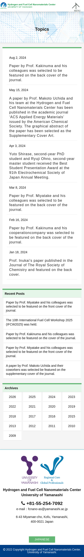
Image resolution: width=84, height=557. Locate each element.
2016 (51, 416)
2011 (51, 426)
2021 (32, 406)
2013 (12, 426)
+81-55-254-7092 (44, 503)
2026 (12, 397)
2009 (12, 435)
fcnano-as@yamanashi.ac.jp (48, 509)
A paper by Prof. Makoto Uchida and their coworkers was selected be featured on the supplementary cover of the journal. (36, 370)
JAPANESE (42, 539)
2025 (32, 397)
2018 (12, 416)
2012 (32, 426)
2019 (71, 406)
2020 (51, 406)
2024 (51, 397)
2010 (71, 426)
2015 (71, 416)
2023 (71, 397)
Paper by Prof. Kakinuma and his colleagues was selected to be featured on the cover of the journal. (41, 336)
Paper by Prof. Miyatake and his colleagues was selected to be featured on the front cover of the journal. (39, 306)
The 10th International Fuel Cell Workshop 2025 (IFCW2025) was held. (39, 322)
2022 (12, 406)
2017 (32, 416)
